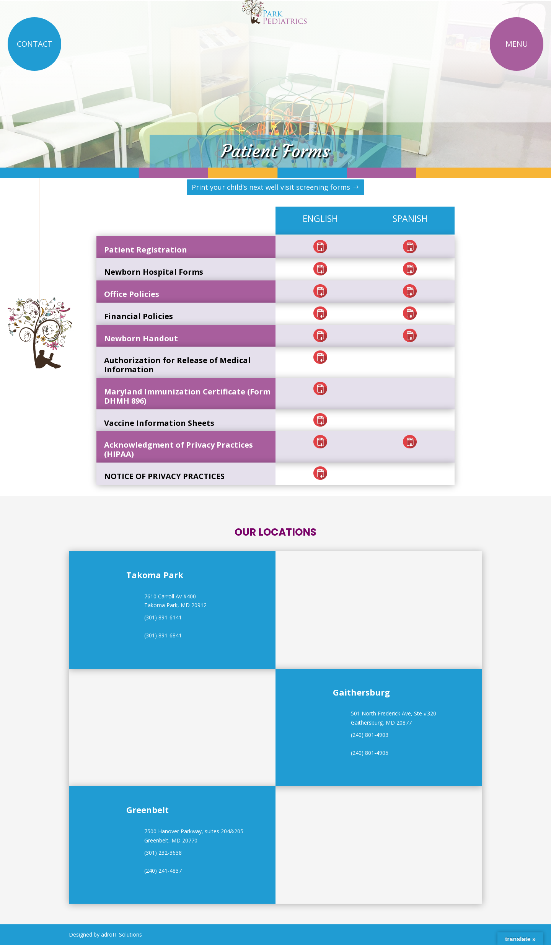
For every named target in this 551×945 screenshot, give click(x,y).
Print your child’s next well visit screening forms (271, 187)
